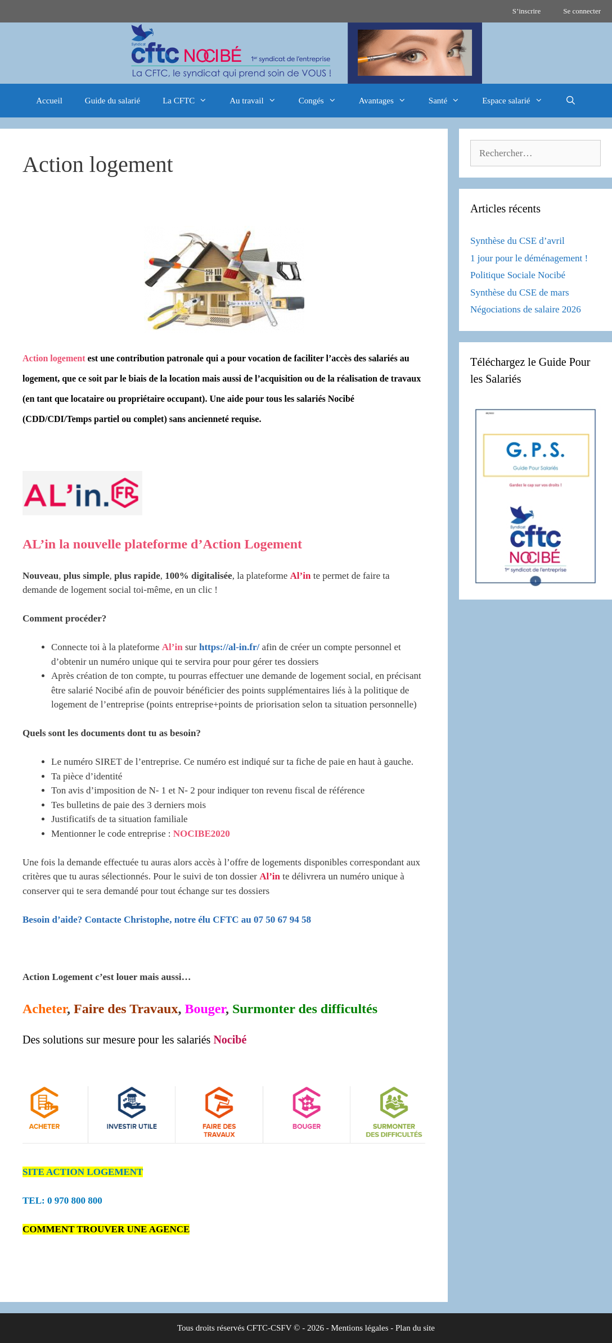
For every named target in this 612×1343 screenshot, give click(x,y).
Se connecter (582, 11)
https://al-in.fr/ (229, 647)
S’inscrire (526, 11)
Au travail (258, 100)
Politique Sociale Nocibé (517, 275)
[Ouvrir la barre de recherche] (570, 100)
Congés (323, 100)
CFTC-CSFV (269, 1327)
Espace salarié (518, 100)
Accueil (49, 100)
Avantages (388, 100)
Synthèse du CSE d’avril (517, 240)
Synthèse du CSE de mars (519, 292)
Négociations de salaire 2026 (525, 309)
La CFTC (190, 100)
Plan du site (415, 1327)
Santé (450, 100)
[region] (306, 53)
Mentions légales (359, 1327)
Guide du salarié (112, 100)
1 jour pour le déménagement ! (529, 258)
